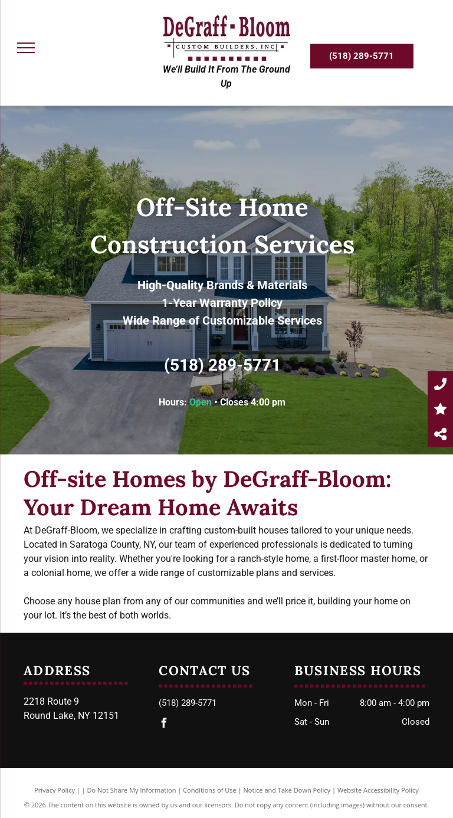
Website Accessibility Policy (378, 790)
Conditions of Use (210, 790)
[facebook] (163, 724)
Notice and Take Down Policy (287, 790)
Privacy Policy (54, 790)
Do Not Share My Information (131, 790)
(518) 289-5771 (222, 365)
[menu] (26, 47)
